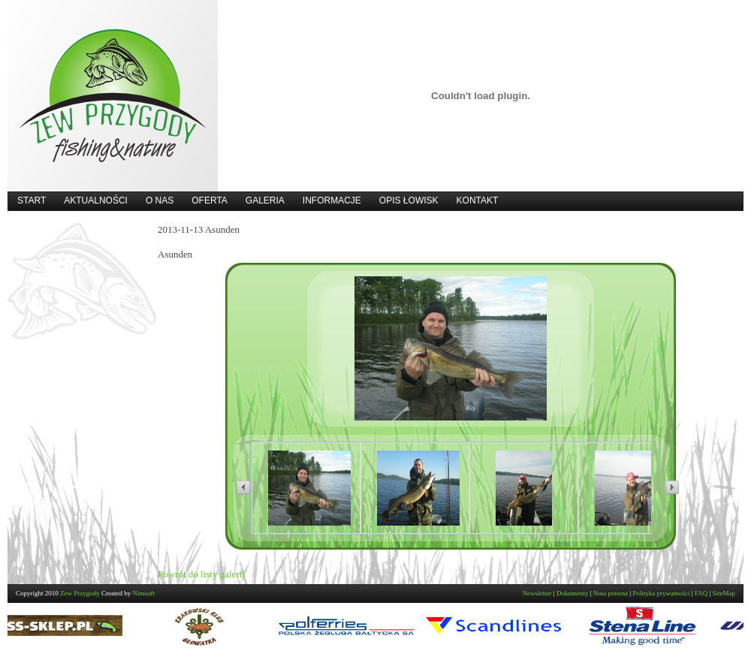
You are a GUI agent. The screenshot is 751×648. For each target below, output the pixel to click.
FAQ (701, 593)
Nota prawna (610, 593)
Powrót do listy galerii (201, 574)
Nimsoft (144, 593)
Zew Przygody (80, 593)
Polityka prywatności (660, 593)
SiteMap (724, 593)
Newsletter (537, 593)
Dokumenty (572, 593)
